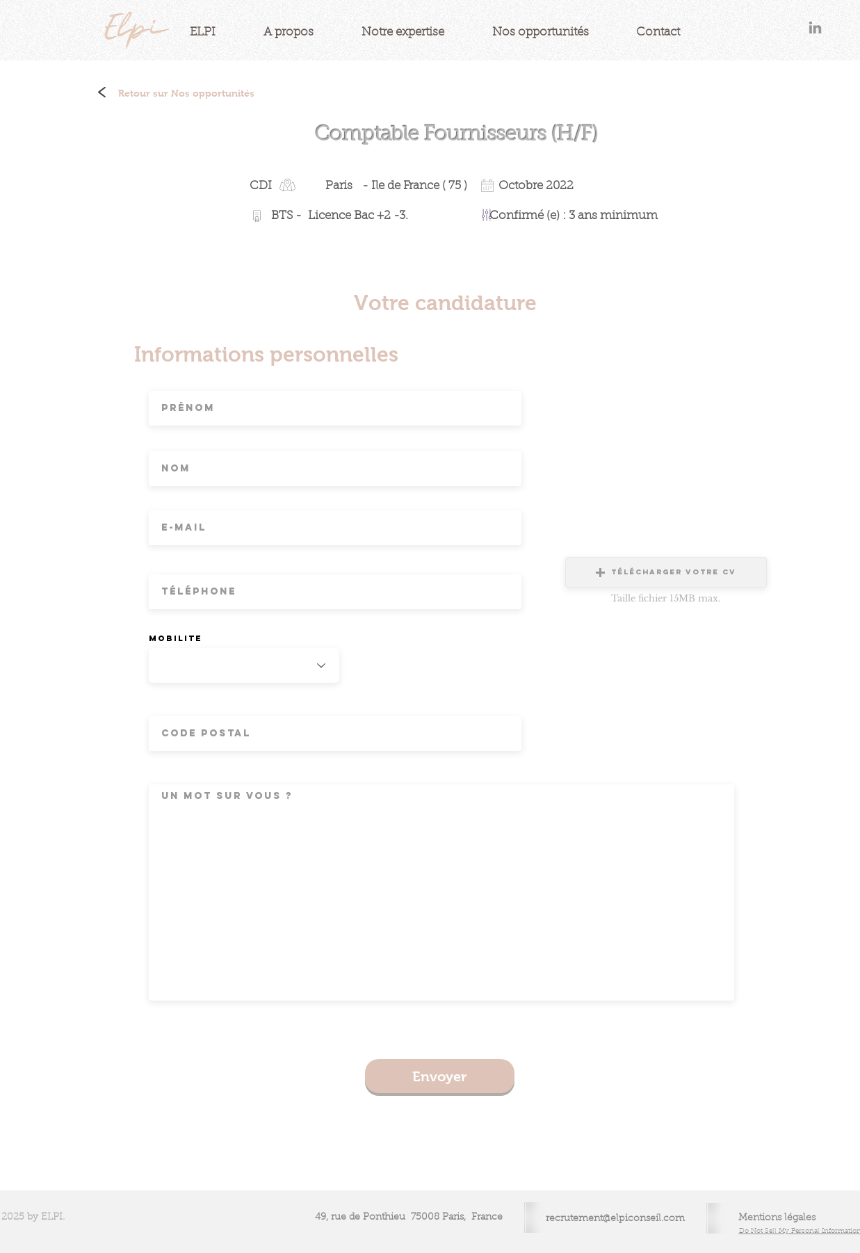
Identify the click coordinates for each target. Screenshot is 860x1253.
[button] (666, 572)
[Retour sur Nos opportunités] (186, 94)
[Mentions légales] (777, 1218)
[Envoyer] (439, 1076)
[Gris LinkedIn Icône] (815, 27)
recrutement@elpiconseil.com (615, 1219)
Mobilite (175, 638)
